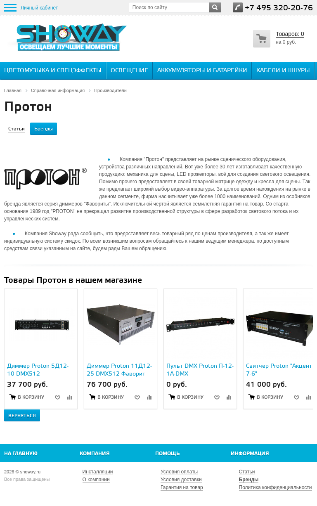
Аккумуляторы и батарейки (202, 70)
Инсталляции (98, 472)
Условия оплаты (179, 472)
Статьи (247, 472)
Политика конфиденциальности (275, 487)
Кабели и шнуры (283, 70)
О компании (96, 479)
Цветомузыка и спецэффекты (53, 70)
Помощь (167, 454)
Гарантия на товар (182, 487)
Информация (250, 454)
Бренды (249, 479)
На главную (21, 454)
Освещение (129, 70)
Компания (95, 454)
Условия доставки (181, 479)
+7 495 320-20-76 (279, 8)
